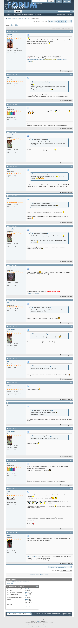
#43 (71, 104)
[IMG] (26, 595)
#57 (71, 532)
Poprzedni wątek (34, 574)
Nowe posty (9, 14)
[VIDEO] (27, 599)
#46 (71, 195)
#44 (71, 132)
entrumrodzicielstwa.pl (37, 59)
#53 (71, 403)
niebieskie (24, 581)
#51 (71, 358)
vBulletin (48, 624)
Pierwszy (61, 21)
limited (19, 581)
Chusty (15, 18)
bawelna (9, 581)
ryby (28, 581)
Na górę (70, 570)
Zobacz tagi (10, 583)
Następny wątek (44, 574)
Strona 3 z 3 (53, 21)
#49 (71, 300)
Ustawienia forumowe (27, 14)
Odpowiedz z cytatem (66, 71)
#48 (71, 265)
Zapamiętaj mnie (37, 3)
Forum (18, 11)
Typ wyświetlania (66, 28)
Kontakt (37, 613)
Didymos (27, 18)
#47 (71, 226)
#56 (71, 488)
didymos (14, 581)
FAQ (14, 14)
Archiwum (63, 615)
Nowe (9, 11)
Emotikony (27, 592)
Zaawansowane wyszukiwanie (64, 14)
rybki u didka (14, 25)
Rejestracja (67, 1)
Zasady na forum (28, 607)
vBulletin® (38, 621)
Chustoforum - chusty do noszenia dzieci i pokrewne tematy (55, 613)
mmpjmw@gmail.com (33, 293)
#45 (71, 166)
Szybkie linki (38, 14)
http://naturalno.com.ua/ (34, 556)
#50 (71, 326)
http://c (29, 59)
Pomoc (59, 1)
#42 (71, 74)
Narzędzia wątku (56, 28)
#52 (71, 382)
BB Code (27, 589)
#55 (71, 460)
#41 (71, 31)
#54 (71, 428)
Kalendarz (18, 14)
